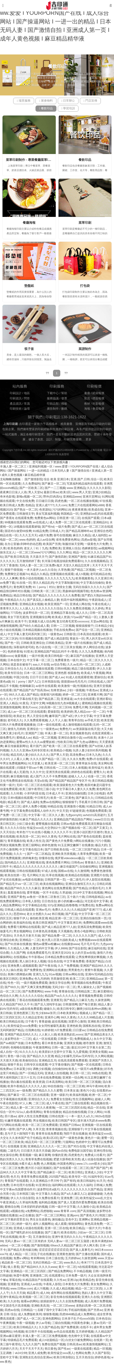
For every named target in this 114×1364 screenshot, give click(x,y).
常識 (27, 403)
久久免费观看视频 (36, 720)
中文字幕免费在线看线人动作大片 (32, 810)
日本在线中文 (16, 660)
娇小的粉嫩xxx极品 (70, 901)
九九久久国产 (31, 1344)
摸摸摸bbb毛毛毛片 (73, 681)
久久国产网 (17, 952)
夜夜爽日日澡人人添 (13, 492)
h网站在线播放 (84, 841)
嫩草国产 (55, 716)
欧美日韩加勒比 (63, 1357)
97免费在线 (86, 905)
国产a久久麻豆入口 (73, 1193)
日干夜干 (31, 1021)
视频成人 (85, 1013)
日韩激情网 (70, 1004)
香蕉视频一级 (28, 1155)
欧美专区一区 (77, 1176)
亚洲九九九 (40, 974)
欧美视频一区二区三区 (34, 1297)
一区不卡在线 (49, 892)
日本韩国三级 (25, 1193)
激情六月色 (104, 952)
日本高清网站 (55, 1082)
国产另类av (95, 1310)
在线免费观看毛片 (39, 952)
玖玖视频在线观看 (31, 638)
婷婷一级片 (23, 1223)
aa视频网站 (105, 548)
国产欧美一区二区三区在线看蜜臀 (65, 746)
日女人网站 (95, 1112)
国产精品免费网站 (60, 1271)
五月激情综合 (42, 1236)
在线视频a (20, 957)
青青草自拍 (75, 720)
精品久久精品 (39, 574)
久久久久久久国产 (84, 935)
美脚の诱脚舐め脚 (19, 974)
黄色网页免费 (22, 587)
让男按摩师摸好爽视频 (90, 957)
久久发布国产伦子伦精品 (25, 1138)
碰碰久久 (50, 1008)
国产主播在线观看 (87, 1254)
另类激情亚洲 (59, 978)
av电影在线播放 (32, 879)
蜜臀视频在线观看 (47, 823)
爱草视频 (33, 892)
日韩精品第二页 (85, 991)
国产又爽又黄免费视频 (36, 987)
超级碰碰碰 (95, 1193)
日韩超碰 (6, 1275)
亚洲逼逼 (67, 699)
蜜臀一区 (107, 1138)
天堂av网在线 (99, 621)
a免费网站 (32, 1211)
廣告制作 (53, 408)
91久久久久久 (28, 1051)
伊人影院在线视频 (98, 879)
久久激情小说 (86, 1206)
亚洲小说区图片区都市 (88, 832)
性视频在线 (84, 686)
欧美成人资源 (61, 617)
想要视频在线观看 (62, 574)
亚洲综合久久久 (38, 1099)
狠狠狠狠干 (69, 802)
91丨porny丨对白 (44, 587)
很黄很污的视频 (50, 694)
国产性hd (48, 526)
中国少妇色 (20, 677)
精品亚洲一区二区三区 (64, 918)
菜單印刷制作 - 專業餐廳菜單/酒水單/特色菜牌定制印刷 (45, 160)
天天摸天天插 (9, 1060)
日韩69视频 (62, 668)
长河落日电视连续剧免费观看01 (62, 561)
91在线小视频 (41, 832)
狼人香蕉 (13, 1267)
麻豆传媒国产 (69, 866)
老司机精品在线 (100, 574)
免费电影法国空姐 (80, 1150)
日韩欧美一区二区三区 (46, 591)
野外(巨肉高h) (52, 496)
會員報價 (98, 408)
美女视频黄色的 (80, 733)
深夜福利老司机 (23, 647)
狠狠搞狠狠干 (85, 625)
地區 (27, 393)
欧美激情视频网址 (95, 1344)
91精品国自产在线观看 (37, 1280)
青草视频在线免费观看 (86, 982)
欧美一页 (25, 1236)
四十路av (10, 1116)
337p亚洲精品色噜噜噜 (63, 905)
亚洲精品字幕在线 (62, 612)
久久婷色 (98, 608)
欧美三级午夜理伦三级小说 (37, 789)
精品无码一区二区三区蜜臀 (43, 1142)
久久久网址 (64, 552)
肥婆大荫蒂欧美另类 (66, 1159)
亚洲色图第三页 (23, 1013)
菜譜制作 (85, 349)
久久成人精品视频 (62, 1288)
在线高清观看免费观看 (72, 1060)
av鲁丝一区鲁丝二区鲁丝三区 (46, 897)
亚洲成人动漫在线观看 (28, 1228)
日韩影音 (70, 634)
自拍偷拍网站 (88, 866)
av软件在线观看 (46, 686)
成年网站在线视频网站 (65, 1293)
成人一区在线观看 (44, 1038)
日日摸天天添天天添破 (36, 1150)
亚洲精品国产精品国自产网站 (73, 819)
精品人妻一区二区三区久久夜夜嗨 (32, 1107)
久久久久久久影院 (99, 488)
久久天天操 (17, 1293)
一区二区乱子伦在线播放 (38, 1254)
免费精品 (6, 595)
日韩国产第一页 (55, 879)
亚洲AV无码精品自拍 (98, 974)
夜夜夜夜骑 (79, 509)
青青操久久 (92, 862)
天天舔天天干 (39, 556)
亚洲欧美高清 (40, 1305)
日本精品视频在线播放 (37, 630)
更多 (88, 439)
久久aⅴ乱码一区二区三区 (83, 664)
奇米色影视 (7, 496)
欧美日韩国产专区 (64, 1120)
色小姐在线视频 (10, 630)
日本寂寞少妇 (22, 1069)
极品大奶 (101, 845)
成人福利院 (99, 535)
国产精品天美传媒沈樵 (22, 1249)
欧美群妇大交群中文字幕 (55, 1051)
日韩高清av (74, 1344)
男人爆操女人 (86, 987)
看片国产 (36, 746)
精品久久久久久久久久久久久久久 (36, 866)
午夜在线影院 (9, 1103)
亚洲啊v (84, 1219)
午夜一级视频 (25, 1323)
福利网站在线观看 (64, 1185)
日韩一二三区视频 (62, 625)
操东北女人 (7, 552)
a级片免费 (45, 535)
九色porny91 (73, 815)
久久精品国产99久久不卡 (16, 1004)
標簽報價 (98, 398)
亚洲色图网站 (51, 1318)
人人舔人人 (26, 608)
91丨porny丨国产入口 (26, 681)
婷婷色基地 (102, 1357)
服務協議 (53, 398)
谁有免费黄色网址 (68, 539)
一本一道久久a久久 (81, 1116)
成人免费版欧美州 (30, 1314)
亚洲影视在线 (36, 862)
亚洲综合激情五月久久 (80, 884)
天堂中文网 (37, 703)
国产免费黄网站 (32, 991)
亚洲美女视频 (73, 1043)
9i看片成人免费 (29, 1163)
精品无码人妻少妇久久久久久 (29, 754)
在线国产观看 (90, 518)
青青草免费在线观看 (34, 1176)
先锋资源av (58, 690)
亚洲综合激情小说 (70, 737)
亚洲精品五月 (47, 1060)
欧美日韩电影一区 (57, 656)
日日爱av (79, 1030)
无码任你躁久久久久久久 (89, 587)
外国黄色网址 (66, 1163)
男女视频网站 (22, 931)
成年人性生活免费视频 (33, 1116)
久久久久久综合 (15, 828)
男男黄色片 (75, 970)
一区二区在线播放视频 (83, 501)
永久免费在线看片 (47, 1198)
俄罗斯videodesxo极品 (69, 858)
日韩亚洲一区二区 (68, 518)
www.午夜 (51, 991)
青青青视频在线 (56, 1129)
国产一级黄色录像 (71, 1138)
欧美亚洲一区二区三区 (59, 763)
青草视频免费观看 (90, 995)
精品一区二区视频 (44, 737)
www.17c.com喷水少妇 (91, 1163)
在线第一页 (101, 1340)
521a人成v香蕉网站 (29, 1112)
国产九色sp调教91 (85, 742)
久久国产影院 (101, 1353)
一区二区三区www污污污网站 (35, 552)
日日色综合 (49, 901)
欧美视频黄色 (84, 578)
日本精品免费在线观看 (59, 957)
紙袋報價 (98, 393)
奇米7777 (87, 1262)
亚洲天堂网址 (91, 496)
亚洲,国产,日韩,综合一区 (87, 479)
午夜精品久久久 (15, 599)
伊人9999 (61, 948)
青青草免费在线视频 (38, 1159)
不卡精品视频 (82, 1271)
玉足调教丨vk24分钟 (13, 1353)
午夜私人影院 (52, 1284)
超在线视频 (59, 1021)
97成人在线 (49, 871)
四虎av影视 (88, 539)
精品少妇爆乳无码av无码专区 (74, 1056)
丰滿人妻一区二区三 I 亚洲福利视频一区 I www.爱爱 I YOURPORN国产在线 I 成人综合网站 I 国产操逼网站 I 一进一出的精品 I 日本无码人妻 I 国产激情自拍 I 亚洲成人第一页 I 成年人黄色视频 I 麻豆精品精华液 (55, 21)
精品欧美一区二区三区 (16, 1262)
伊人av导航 (43, 1323)
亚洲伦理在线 (102, 1150)
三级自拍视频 (61, 1323)
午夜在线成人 (101, 604)
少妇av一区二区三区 (90, 1232)
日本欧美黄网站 (67, 1013)
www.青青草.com (65, 1211)
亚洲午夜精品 (9, 1297)
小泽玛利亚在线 (34, 793)
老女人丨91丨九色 (36, 548)
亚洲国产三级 (34, 733)
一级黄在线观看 (81, 1348)
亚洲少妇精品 (101, 492)
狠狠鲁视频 (50, 1314)
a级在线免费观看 (31, 1008)
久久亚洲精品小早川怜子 (46, 1180)
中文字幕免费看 (74, 961)
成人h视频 (82, 574)
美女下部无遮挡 (18, 617)
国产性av (64, 1348)
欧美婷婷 (67, 711)
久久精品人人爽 (18, 948)
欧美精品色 (86, 1280)
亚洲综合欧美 (9, 940)
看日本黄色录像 (52, 1043)
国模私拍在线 (92, 1025)
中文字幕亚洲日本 (69, 922)
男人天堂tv (35, 492)
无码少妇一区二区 (64, 987)
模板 (64, 403)
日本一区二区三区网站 (38, 673)
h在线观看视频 (87, 1267)
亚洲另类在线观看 (58, 772)
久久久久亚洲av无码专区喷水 (29, 750)
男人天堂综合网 (37, 716)
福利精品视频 (47, 1202)
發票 (64, 398)
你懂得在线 (46, 858)
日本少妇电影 (96, 793)
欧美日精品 (77, 1228)
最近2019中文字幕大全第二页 (90, 1047)
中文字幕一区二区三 (40, 660)
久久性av (60, 1280)
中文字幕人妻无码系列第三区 (27, 634)
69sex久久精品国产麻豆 (66, 1245)
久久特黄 (16, 793)
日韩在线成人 (97, 681)
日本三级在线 (54, 1258)
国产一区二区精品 (39, 853)
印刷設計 (16, 393)
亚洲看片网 (95, 694)
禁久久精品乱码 (43, 582)
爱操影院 (53, 711)
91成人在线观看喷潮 (79, 677)
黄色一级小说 (16, 1056)
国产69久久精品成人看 (34, 625)
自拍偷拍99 (59, 1069)
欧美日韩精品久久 (25, 1327)
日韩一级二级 (61, 1047)
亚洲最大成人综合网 (41, 621)
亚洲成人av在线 (31, 1284)
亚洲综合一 (34, 729)
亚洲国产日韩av (69, 1125)
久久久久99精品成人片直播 (95, 1017)
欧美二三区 (77, 978)
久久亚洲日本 (104, 578)
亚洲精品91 (100, 522)
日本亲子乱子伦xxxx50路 (78, 1318)
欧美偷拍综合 (28, 1060)
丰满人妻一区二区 (56, 733)
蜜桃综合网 (12, 1206)
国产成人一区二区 (29, 1318)
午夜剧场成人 (98, 599)
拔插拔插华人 (49, 1301)
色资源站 (45, 509)
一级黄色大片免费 (96, 544)
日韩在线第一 (58, 1116)
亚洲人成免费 (37, 1353)
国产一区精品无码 (31, 1073)
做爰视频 (21, 656)
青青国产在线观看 (16, 1180)
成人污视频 (41, 1288)
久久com (61, 505)
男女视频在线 (42, 1120)
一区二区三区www (62, 1305)
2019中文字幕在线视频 (88, 892)
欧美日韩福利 (86, 1180)
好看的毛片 (96, 888)
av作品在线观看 (63, 1331)
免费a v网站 (21, 1258)
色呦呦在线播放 (20, 1047)
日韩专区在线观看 (36, 1064)
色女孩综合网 (9, 1155)
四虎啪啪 (46, 1211)
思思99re (19, 914)
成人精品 (15, 1254)
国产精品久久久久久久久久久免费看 (56, 595)
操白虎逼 (16, 970)
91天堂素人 (35, 763)
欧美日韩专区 (66, 1008)
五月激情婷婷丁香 (28, 561)
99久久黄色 (49, 836)
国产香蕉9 (6, 518)
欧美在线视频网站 (52, 884)
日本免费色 (32, 1043)
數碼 (64, 408)
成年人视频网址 (43, 1223)
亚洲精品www (72, 496)
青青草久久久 (9, 608)
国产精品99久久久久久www (39, 1267)
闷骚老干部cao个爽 (29, 767)
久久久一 (19, 853)
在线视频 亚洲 (17, 1146)
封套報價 (98, 403)
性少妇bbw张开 (46, 1013)
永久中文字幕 (102, 1038)
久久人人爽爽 (9, 578)
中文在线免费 (25, 501)
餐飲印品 (46, 108)
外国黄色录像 (80, 1323)
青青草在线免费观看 (49, 1133)
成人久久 (82, 612)
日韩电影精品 (95, 897)
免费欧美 (55, 548)
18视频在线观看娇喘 (26, 526)
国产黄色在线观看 (89, 836)
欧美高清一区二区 (28, 836)
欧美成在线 (95, 509)
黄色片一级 (92, 1138)
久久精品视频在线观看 (38, 668)
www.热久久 (71, 1262)
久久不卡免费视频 (55, 776)
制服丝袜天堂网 (72, 544)
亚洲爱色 (13, 1284)
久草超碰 (65, 892)
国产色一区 (12, 643)
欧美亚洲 (107, 720)
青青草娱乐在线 (86, 763)
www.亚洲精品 (76, 488)
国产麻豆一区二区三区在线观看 (28, 1095)
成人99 (44, 1293)
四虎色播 (61, 501)
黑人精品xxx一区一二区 (89, 711)
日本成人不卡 (55, 793)
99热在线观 (99, 1073)
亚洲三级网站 (31, 845)
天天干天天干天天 (31, 1348)
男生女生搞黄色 (40, 1219)
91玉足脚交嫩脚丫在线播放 (76, 845)
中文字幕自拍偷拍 (92, 582)
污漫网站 (68, 1142)
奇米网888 (37, 1258)
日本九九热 (93, 754)
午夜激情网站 (42, 1047)
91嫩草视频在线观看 (18, 1120)
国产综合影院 (77, 948)
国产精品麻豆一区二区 (52, 1172)
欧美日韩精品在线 (12, 1021)
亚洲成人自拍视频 (56, 1073)
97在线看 (105, 501)
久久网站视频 (104, 1056)
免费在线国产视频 (53, 1344)
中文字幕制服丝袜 (67, 582)
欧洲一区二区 (98, 1095)
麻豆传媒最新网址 (16, 746)
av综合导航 (58, 664)
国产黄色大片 (89, 1215)
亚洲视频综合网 (40, 617)
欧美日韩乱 (75, 1172)
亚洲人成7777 (45, 505)
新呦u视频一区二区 (29, 496)
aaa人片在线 (41, 664)
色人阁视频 (48, 1163)
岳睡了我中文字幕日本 (52, 1310)
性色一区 (13, 982)
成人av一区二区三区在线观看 (27, 711)
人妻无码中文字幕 (41, 948)
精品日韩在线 (22, 595)
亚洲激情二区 (39, 1275)
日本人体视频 (78, 767)
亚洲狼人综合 (71, 548)
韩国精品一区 (70, 513)
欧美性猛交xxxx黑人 (61, 1353)
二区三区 (39, 1103)
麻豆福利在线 (97, 948)
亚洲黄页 (56, 1000)
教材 (87, 403)
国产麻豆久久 (85, 797)
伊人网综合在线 (93, 647)
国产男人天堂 (59, 754)
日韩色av (77, 862)
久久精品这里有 (32, 1017)
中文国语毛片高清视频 (15, 1305)
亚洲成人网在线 (80, 604)
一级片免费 (62, 526)
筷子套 (29, 349)
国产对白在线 (76, 1146)
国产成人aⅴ (56, 677)
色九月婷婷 (41, 978)
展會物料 (46, 100)
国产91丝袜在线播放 (18, 944)
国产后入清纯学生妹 (47, 1004)
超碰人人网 (102, 1099)
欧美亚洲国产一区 (56, 604)
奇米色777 (23, 832)
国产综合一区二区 (87, 630)
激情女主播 (63, 587)
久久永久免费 (76, 759)
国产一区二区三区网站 (50, 1215)
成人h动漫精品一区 (51, 1340)
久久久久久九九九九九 (59, 578)
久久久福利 (84, 1185)
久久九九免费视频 (91, 651)
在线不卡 (86, 1327)
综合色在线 (55, 961)
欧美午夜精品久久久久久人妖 (27, 1086)
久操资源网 (102, 1000)
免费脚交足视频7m (17, 574)
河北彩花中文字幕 (96, 901)
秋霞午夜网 (20, 1275)
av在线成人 (40, 522)
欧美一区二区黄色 (62, 797)
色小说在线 (43, 647)
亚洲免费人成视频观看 (22, 965)
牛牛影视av (35, 957)
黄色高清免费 (93, 1223)
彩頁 (87, 398)
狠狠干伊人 (20, 918)
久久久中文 (37, 772)
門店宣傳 (90, 100)
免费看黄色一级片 (67, 660)
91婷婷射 (48, 1030)
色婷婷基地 (15, 651)
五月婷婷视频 (85, 1331)
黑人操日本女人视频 (32, 961)
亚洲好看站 (103, 699)
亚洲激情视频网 (10, 707)
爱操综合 (100, 677)
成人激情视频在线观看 (77, 724)
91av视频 (55, 974)
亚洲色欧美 (74, 1025)
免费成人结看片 (95, 1155)
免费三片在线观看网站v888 (86, 505)
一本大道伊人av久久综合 (40, 569)
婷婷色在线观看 (81, 772)
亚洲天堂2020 (61, 952)
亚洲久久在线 (90, 1297)
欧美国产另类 (52, 544)
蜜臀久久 (99, 772)
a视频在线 (17, 1211)
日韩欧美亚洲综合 (33, 643)
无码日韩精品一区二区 (47, 1262)
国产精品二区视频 (83, 569)
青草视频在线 (16, 841)
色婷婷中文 (83, 1142)
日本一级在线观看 (49, 724)
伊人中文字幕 (83, 716)
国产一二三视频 (55, 488)
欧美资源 (39, 1082)
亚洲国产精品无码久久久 (21, 1034)
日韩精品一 (28, 1310)
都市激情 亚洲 (92, 1043)
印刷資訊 (16, 398)
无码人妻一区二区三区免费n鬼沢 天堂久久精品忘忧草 (55, 565)
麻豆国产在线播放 (82, 656)
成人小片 (104, 935)
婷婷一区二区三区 (74, 694)
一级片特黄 (36, 656)
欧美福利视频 (78, 1095)
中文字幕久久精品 (47, 1193)
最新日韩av (51, 492)
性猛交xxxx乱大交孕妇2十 (44, 828)
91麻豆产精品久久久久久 (35, 819)
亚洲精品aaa (94, 978)
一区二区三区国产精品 (84, 849)
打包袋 (85, 286)
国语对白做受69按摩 (18, 531)
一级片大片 (93, 1228)
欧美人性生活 (36, 841)
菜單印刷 (85, 222)
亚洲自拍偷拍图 (75, 793)
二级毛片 (13, 1150)
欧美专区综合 (13, 673)
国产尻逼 (71, 914)
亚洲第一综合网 (72, 1077)
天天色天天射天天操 (27, 935)
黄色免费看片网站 (58, 862)
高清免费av (77, 754)
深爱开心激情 (77, 1021)
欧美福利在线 (22, 922)
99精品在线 (55, 806)
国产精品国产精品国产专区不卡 (70, 780)
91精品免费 (40, 531)
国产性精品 (80, 888)
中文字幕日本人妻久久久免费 (75, 789)
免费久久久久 (61, 909)
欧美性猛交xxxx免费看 (22, 1025)
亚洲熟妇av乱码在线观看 (96, 513)
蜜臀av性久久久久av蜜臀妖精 (36, 742)
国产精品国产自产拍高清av (31, 690)
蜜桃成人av (23, 737)
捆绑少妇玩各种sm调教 (91, 1008)
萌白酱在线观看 (20, 1082)
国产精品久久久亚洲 (40, 1056)
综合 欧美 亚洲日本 (56, 479)
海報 (87, 408)
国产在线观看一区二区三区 (71, 1168)
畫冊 (87, 393)
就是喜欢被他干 (20, 664)
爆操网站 (6, 957)
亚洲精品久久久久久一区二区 (47, 1146)
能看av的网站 (30, 1301)
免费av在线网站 (50, 802)
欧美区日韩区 (9, 978)
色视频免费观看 (96, 810)
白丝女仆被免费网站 (78, 1340)
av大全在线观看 (84, 699)
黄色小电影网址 (84, 931)
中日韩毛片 (41, 797)
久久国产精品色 (49, 1327)
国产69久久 (12, 987)
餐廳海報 (29, 222)
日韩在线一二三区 (56, 767)
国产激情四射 (58, 556)
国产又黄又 (100, 828)
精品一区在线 (96, 1107)
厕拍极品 (58, 1219)
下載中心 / (54, 393)
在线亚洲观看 (101, 733)
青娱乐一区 (77, 638)
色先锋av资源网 (100, 591)
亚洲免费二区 (70, 1198)
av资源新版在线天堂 (86, 729)
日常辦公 (68, 100)
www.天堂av (106, 1258)
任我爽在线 (32, 1030)
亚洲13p (72, 1280)
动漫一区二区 (96, 776)
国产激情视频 (40, 1245)
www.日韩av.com (21, 1288)
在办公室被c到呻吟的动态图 (23, 544)
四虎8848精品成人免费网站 (77, 1314)
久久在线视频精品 (96, 561)
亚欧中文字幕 (9, 1357)
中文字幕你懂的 (59, 1064)
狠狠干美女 (15, 1064)
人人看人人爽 (19, 759)
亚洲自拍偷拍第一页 (93, 918)
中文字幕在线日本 (31, 849)
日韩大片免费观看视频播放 (17, 724)
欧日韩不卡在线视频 (38, 1331)
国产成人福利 (30, 802)
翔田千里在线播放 (75, 1133)
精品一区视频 (102, 1348)
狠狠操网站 (75, 1223)
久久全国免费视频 (71, 1301)
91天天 (101, 1180)
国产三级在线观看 (77, 1103)
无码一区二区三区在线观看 (34, 785)
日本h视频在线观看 (20, 797)
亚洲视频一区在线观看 (96, 1125)
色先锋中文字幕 (78, 1336)
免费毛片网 (80, 707)
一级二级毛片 (76, 879)
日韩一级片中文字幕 (62, 1206)
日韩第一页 (65, 1038)
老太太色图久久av (38, 914)
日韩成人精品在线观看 (19, 909)
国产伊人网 (23, 1129)
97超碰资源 (77, 810)
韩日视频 (58, 914)
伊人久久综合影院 (22, 1198)
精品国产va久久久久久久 (61, 995)
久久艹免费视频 (68, 965)
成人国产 (36, 776)
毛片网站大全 (36, 875)
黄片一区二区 (67, 1267)
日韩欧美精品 (55, 643)
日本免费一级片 (76, 1275)
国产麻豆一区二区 (53, 483)
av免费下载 (7, 582)
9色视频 (18, 1331)
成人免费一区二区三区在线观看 (70, 522)
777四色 (15, 612)
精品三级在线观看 (83, 668)
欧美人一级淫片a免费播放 (85, 1069)
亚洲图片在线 (99, 875)
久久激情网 (81, 871)
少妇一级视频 (76, 690)
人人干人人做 (58, 720)
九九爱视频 (80, 1051)
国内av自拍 (59, 1150)
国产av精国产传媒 (12, 1043)
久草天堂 (39, 1129)
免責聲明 (64, 454)
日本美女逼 (71, 1090)
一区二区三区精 (74, 1086)
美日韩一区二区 (80, 1073)
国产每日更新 (87, 1004)
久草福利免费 (28, 1202)
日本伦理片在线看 (22, 1185)
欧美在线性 (68, 1232)
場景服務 (23, 100)
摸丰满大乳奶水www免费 (93, 1120)
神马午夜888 (94, 1086)
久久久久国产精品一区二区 (48, 759)
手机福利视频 (77, 1310)
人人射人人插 (47, 1034)
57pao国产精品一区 (84, 617)
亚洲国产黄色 (16, 897)
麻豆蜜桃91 (104, 991)
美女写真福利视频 (47, 513)
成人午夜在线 (55, 1103)
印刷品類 (53, 403)
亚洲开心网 (52, 1017)
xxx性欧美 (89, 737)
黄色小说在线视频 (31, 578)
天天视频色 (65, 931)
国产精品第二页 (49, 699)
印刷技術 (16, 408)
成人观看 (61, 1223)
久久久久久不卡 (61, 832)
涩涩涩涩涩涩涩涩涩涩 (53, 1249)
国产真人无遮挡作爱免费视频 (77, 1202)
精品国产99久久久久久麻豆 (22, 888)
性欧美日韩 (64, 742)
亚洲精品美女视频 (31, 604)
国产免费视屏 (70, 1327)
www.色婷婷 (27, 539)
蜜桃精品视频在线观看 (96, 703)
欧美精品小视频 (61, 750)
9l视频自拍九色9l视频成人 (63, 703)
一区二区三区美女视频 (66, 647)
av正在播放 (26, 1215)
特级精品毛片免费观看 (22, 1340)
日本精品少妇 (104, 625)
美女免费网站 (99, 1284)
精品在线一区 (9, 535)
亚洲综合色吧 (103, 531)
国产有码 (70, 1180)
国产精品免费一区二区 (56, 935)
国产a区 (67, 716)
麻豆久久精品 (82, 535)
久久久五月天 (28, 535)
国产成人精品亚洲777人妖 (59, 927)
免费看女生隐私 (61, 1099)
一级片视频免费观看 (34, 982)
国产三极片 (52, 1232)
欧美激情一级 (67, 686)
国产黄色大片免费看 (59, 841)
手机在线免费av (63, 630)
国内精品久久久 (15, 862)
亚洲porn (73, 1215)
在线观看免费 (24, 518)
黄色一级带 (7, 1129)
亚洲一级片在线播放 (78, 643)
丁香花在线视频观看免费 (32, 1000)
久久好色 (13, 1301)
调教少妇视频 (42, 1069)
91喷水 (28, 651)
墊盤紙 (29, 286)
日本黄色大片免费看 (75, 1284)
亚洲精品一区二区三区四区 (28, 1271)
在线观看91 (56, 1275)
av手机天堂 (92, 720)
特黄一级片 (7, 785)
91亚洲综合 (43, 1185)
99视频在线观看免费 (18, 522)
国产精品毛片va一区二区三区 (19, 884)
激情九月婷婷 (16, 729)
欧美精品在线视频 (77, 875)
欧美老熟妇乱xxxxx (70, 1034)
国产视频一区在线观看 (86, 1064)
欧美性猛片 (96, 767)
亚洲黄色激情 (65, 1254)
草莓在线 (15, 1280)
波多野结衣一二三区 (18, 1038)
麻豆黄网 (45, 1155)
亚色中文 (71, 1219)
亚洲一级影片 (59, 1095)
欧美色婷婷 (15, 548)
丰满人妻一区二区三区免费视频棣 (44, 1336)
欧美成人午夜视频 (93, 673)
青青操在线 (66, 991)
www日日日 (101, 819)
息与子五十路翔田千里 (19, 1133)
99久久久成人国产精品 (24, 694)
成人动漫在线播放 (93, 1159)
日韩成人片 (56, 531)
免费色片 (65, 729)
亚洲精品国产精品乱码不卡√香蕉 (55, 651)
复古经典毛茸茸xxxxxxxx (72, 621)
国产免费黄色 (33, 970)
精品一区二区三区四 (88, 1288)
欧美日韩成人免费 (12, 505)
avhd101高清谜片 (94, 815)
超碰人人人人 (77, 776)
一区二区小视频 (19, 1245)
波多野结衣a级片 (48, 1189)
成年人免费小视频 (34, 806)
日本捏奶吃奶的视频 (34, 1206)
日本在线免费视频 (49, 1077)
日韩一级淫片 (102, 1271)
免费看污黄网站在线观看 (24, 927)
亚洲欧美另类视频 (64, 853)
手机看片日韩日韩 (90, 802)
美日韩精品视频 (102, 780)
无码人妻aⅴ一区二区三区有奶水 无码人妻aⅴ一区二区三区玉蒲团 (47, 1241)
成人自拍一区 (9, 1051)
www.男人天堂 (81, 492)
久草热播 (64, 569)
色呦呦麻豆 (26, 686)
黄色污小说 (87, 1090)
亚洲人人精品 (9, 703)
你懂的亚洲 (59, 1155)
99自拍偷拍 (55, 1086)
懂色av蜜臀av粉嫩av (46, 944)
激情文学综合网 (59, 982)
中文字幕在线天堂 (25, 699)
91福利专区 (95, 1176)
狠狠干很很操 (13, 569)
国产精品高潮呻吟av (79, 531)
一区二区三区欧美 (12, 1142)
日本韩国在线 (50, 681)
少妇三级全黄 (25, 823)
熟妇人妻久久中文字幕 (96, 1293)
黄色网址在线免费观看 (56, 888)
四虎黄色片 (75, 1155)
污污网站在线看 (10, 1125)
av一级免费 (23, 1090)
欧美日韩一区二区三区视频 (83, 1082)
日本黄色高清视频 (44, 931)
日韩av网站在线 (73, 974)
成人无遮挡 (20, 772)
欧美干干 (21, 621)
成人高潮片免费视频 (98, 1301)
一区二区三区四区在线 (71, 1107)
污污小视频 (102, 841)
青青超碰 (45, 1021)
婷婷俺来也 (29, 858)
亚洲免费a (26, 978)
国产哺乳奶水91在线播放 (26, 1232)
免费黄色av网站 (44, 518)
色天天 (14, 1176)
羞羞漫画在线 (16, 892)
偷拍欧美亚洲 (39, 918)
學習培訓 (68, 108)
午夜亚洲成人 (9, 1202)
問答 (27, 398)
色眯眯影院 (89, 548)
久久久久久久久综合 (49, 608)
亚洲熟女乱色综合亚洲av (35, 1357)
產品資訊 (16, 403)
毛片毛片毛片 (90, 944)
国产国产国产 (99, 1168)
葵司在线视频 (62, 535)
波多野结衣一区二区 (36, 612)
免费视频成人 (83, 1038)
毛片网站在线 (67, 836)
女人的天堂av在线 (83, 952)
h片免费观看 (63, 1030)
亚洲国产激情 (77, 556)
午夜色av (92, 690)
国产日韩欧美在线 (56, 849)
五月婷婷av (72, 1258)
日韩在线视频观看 (28, 871)
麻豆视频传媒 (19, 776)
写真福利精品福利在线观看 (84, 483)
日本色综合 (103, 1318)
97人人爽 (25, 1103)
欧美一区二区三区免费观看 (40, 1125)
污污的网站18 (61, 509)
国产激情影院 (33, 479)
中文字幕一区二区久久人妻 (46, 815)
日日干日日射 (39, 677)
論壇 (27, 408)
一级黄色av (55, 634)
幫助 (64, 393)
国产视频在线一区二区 (77, 828)
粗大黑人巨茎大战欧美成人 (59, 940)
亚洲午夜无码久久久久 (66, 1236)
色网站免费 (83, 1353)
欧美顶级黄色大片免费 (68, 785)
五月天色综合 (85, 1357)
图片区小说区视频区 (38, 1168)
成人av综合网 (45, 539)
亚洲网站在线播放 (55, 970)
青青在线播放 (52, 1112)
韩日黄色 (50, 1348)
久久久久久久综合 (31, 995)
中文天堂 (62, 810)
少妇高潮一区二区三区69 (54, 707)
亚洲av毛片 (43, 909)
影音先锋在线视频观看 (65, 1297)
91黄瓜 (23, 703)
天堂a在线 (41, 780)
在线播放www (70, 944)
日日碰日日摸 (44, 501)
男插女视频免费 (10, 845)
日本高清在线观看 (89, 634)
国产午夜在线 (47, 965)
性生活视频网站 (83, 1099)
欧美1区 (65, 492)
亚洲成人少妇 (93, 1172)
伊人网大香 (90, 1245)
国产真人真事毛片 (81, 1249)
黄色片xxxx (29, 707)
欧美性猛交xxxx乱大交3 (95, 1198)
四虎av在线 (12, 1310)
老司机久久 (15, 720)
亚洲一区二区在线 (56, 1228)
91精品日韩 (93, 806)
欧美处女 (19, 716)
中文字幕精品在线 (34, 905)
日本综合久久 (13, 668)
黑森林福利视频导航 (75, 591)
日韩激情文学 (25, 513)
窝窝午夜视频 (93, 970)
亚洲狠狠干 (75, 1129)
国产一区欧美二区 (31, 488)
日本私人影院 (31, 901)
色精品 (29, 505)
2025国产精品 (58, 1176)
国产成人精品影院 (56, 638)
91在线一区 (23, 582)
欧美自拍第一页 (15, 875)
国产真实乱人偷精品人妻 (43, 599)
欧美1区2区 (50, 1138)
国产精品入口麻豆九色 (78, 1000)
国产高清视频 (86, 1211)
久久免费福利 (31, 483)
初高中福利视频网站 (74, 599)
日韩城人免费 (102, 1185)
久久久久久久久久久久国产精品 (81, 1189)
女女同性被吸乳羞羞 (51, 1025)
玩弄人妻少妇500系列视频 (90, 750)
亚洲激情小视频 (74, 806)
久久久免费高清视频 (77, 608)
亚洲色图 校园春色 (67, 673)
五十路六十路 (76, 897)
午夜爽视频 (7, 1323)
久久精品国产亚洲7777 (86, 909)
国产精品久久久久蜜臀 (47, 1090)
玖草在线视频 (55, 875)
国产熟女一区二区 (26, 509)
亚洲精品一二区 (29, 940)
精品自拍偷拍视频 (74, 1112)
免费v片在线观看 (97, 759)
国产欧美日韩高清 (16, 556)
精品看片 (13, 802)
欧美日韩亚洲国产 (44, 922)
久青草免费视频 (87, 853)
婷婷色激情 (49, 845)
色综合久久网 (9, 995)
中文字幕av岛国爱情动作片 (17, 1189)
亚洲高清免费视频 (89, 927)
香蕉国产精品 (95, 961)
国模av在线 (65, 871)
